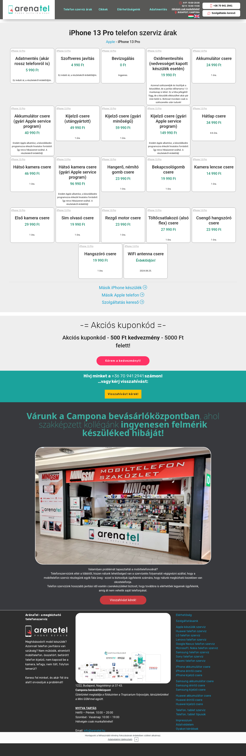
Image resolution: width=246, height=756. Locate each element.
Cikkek (103, 9)
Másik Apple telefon (123, 295)
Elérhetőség (184, 615)
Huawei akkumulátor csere (193, 695)
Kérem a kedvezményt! (123, 360)
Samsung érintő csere (190, 685)
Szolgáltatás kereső (221, 13)
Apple (110, 42)
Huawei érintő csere (189, 700)
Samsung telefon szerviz (192, 652)
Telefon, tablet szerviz (190, 710)
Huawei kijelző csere (189, 704)
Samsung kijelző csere (190, 689)
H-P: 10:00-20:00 (189, 3)
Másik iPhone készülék (123, 287)
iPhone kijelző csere (189, 675)
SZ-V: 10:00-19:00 (191, 6)
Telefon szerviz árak (77, 9)
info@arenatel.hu (94, 730)
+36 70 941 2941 (221, 5)
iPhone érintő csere (189, 671)
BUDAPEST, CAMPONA (187, 12)
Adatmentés (158, 9)
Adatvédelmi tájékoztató (120, 739)
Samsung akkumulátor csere (195, 681)
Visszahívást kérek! (123, 394)
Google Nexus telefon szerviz (195, 644)
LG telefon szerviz (188, 635)
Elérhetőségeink (128, 9)
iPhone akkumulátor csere (193, 666)
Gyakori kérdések (187, 728)
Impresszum (184, 720)
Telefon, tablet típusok (191, 714)
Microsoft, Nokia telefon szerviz (197, 648)
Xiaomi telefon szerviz (190, 660)
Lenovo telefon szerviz (191, 639)
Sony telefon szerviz (189, 656)
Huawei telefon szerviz (191, 631)
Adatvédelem (185, 724)
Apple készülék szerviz (191, 627)
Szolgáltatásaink (187, 621)
